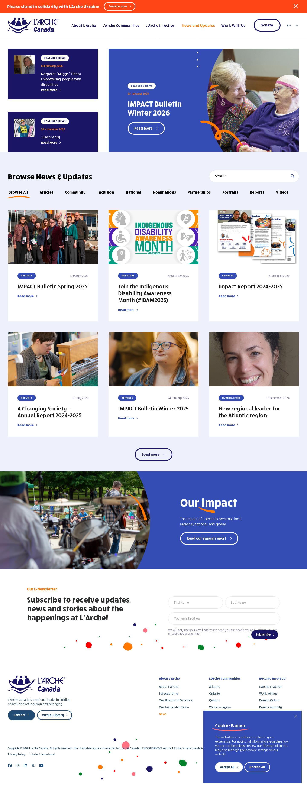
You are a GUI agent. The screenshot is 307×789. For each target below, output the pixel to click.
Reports (257, 191)
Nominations (164, 191)
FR (296, 25)
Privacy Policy (16, 754)
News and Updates (198, 25)
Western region (220, 707)
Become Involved (272, 678)
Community (75, 191)
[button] (295, 6)
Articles (46, 191)
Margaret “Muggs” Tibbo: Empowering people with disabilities (61, 79)
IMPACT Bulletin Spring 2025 (52, 286)
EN (289, 25)
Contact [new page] (19, 715)
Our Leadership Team (174, 707)
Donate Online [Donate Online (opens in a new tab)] (269, 700)
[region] (252, 747)
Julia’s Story (50, 137)
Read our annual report (206, 538)
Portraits (230, 191)
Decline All (257, 767)
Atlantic (214, 686)
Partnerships (199, 191)
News (163, 714)
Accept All (227, 767)
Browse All (18, 191)
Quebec (214, 700)
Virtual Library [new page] (53, 715)
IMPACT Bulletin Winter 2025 (153, 408)
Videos (282, 191)
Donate (267, 25)
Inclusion (105, 191)
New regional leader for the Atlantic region (250, 411)
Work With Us (233, 25)
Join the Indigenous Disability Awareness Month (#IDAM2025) (145, 293)
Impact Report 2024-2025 (251, 286)
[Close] (295, 716)
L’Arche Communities (120, 25)
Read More (49, 90)
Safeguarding (168, 693)
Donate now (118, 6)
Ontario (214, 693)
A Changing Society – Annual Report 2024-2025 (49, 411)
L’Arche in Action (160, 25)
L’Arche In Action (270, 686)
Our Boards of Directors (175, 700)
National (133, 191)
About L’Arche (83, 25)
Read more (25, 296)
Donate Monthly (270, 707)
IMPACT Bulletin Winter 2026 (155, 108)
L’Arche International (42, 754)
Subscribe (263, 634)
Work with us (268, 693)
